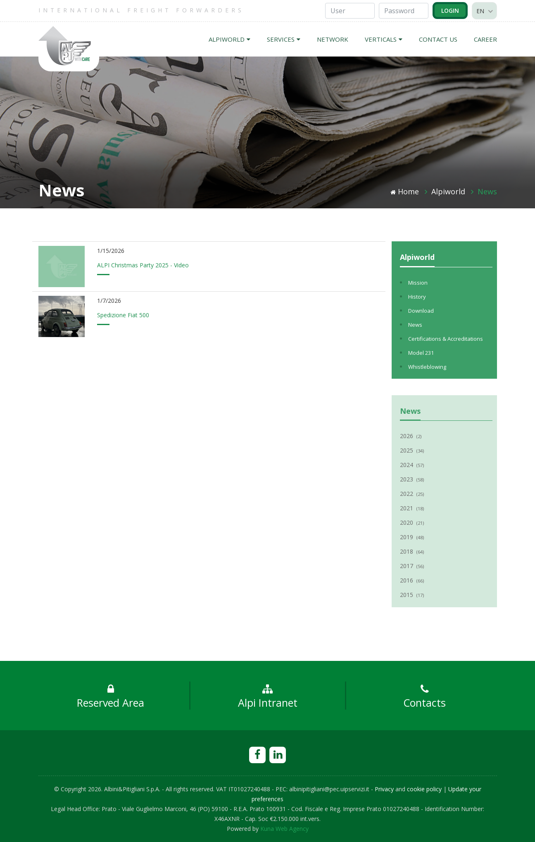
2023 (412, 479)
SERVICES (283, 39)
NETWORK (332, 39)
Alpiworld (448, 191)
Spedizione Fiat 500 (123, 315)
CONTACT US (438, 39)
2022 (412, 494)
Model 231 (421, 352)
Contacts (424, 697)
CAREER (485, 39)
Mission (418, 282)
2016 (412, 580)
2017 (412, 566)
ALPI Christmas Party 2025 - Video (143, 265)
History (417, 296)
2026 (410, 436)
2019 (412, 537)
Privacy (384, 789)
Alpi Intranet (267, 697)
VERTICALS (383, 39)
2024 (412, 465)
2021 (412, 508)
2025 (412, 450)
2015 (412, 595)
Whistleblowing (427, 366)
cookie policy (424, 789)
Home (404, 191)
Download (421, 310)
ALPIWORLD (229, 39)
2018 (412, 551)
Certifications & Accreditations (445, 338)
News (487, 191)
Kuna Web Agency (284, 829)
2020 (412, 522)
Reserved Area (110, 697)
